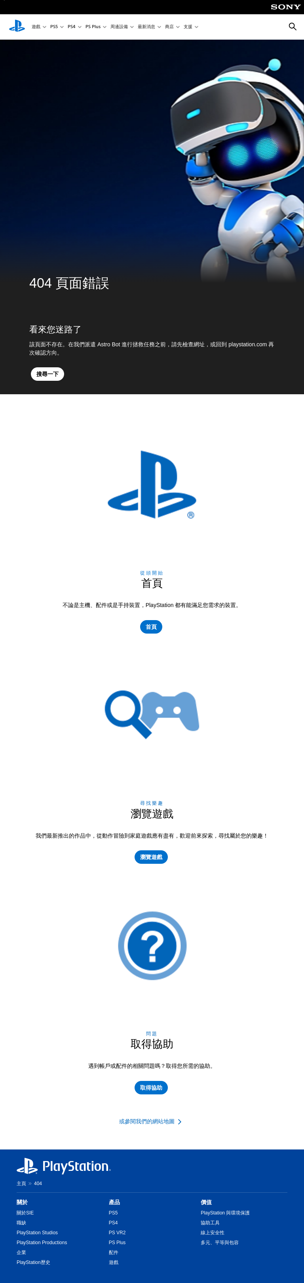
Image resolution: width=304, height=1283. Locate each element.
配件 (113, 1252)
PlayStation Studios (37, 1232)
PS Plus (93, 27)
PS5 (54, 27)
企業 (21, 1252)
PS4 (72, 27)
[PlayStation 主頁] (17, 27)
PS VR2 (117, 1232)
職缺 (21, 1223)
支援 (188, 27)
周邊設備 (119, 27)
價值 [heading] (206, 1202)
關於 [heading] (22, 1202)
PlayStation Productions (42, 1242)
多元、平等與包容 (220, 1242)
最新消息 (146, 27)
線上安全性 (212, 1232)
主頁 (21, 1183)
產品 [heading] (114, 1202)
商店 (169, 27)
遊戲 (36, 27)
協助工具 (210, 1223)
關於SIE (25, 1213)
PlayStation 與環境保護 (225, 1213)
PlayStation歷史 (33, 1262)
